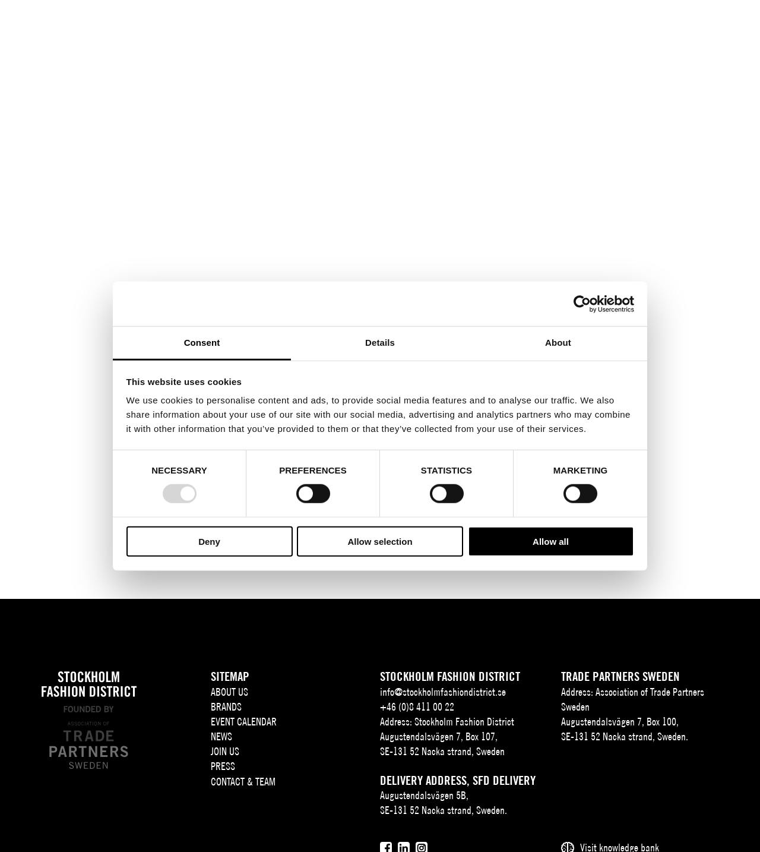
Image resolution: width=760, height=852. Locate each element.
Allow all (551, 542)
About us (229, 692)
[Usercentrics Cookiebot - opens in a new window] (582, 304)
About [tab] (558, 342)
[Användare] (695, 26)
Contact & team (243, 781)
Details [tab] (380, 342)
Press (223, 766)
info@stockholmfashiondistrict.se (443, 692)
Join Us (225, 751)
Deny (209, 542)
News (221, 736)
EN (638, 27)
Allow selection (379, 542)
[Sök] (665, 26)
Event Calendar (244, 721)
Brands (226, 706)
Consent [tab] (202, 342)
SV (620, 27)
